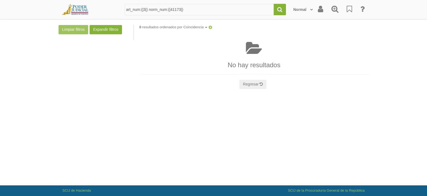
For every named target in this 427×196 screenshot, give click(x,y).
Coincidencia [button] (195, 27)
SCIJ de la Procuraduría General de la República (326, 190)
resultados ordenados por (173, 27)
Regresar (253, 84)
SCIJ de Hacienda (76, 190)
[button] (210, 27)
